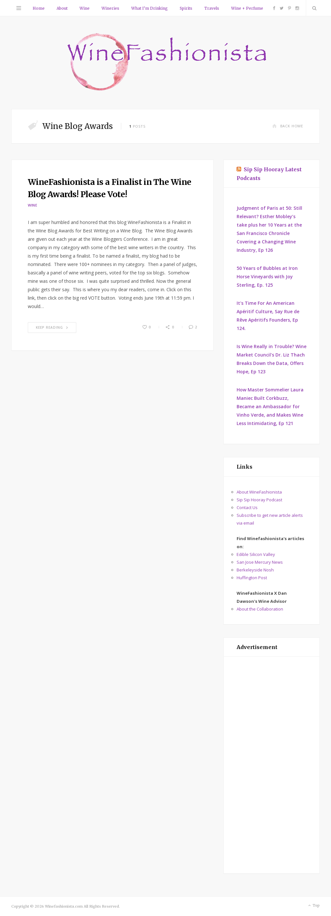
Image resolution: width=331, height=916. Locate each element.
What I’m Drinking (149, 8)
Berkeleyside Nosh (255, 570)
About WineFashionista (259, 492)
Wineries (110, 8)
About (62, 8)
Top (313, 906)
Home (39, 8)
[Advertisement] (271, 765)
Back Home (287, 125)
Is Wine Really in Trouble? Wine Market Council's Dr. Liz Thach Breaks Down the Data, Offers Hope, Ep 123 (271, 359)
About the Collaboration (260, 609)
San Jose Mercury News (260, 562)
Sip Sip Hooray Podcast (259, 500)
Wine (85, 8)
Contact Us (247, 507)
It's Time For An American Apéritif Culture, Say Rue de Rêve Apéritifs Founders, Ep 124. (268, 315)
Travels (211, 8)
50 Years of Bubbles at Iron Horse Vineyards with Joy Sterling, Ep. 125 (267, 276)
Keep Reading (52, 327)
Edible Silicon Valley (256, 554)
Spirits (186, 8)
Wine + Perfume (247, 8)
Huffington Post (252, 577)
